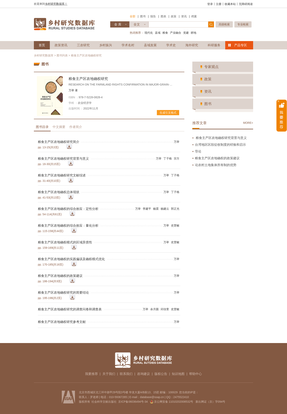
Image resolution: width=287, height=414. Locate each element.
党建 (186, 32)
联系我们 (126, 374)
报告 (153, 16)
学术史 (171, 45)
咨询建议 (143, 374)
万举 (73, 90)
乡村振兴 (105, 45)
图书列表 (62, 55)
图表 (163, 16)
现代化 (148, 32)
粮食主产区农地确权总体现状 (58, 192)
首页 (42, 45)
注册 (218, 4)
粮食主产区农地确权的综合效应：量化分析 (68, 225)
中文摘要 (59, 127)
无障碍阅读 (246, 4)
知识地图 (178, 374)
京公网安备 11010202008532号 (173, 401)
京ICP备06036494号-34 (133, 401)
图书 (143, 16)
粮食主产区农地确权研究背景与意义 (63, 158)
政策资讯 (61, 45)
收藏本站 (230, 4)
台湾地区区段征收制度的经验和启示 (220, 144)
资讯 (184, 16)
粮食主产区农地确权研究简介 (58, 142)
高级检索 (224, 24)
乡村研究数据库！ (56, 3)
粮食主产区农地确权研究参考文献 (62, 322)
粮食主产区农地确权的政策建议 (60, 275)
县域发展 (150, 45)
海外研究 (191, 45)
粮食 (165, 32)
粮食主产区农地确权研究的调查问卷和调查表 (70, 309)
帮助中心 (195, 374)
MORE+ (248, 122)
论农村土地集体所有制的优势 (215, 165)
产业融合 (175, 32)
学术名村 (128, 45)
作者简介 (75, 127)
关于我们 (108, 374)
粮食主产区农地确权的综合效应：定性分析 (68, 208)
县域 (157, 32)
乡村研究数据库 (43, 55)
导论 (198, 151)
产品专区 (240, 45)
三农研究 (83, 45)
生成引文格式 (168, 112)
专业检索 (243, 24)
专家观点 (211, 67)
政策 (173, 16)
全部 (132, 16)
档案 (194, 16)
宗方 (176, 158)
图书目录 (42, 127)
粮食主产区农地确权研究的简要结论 (63, 292)
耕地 (193, 32)
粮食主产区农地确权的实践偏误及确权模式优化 (71, 259)
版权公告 (160, 374)
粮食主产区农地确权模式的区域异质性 (65, 242)
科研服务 (214, 45)
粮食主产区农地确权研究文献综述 (62, 175)
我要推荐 (91, 374)
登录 (210, 4)
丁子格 (167, 158)
